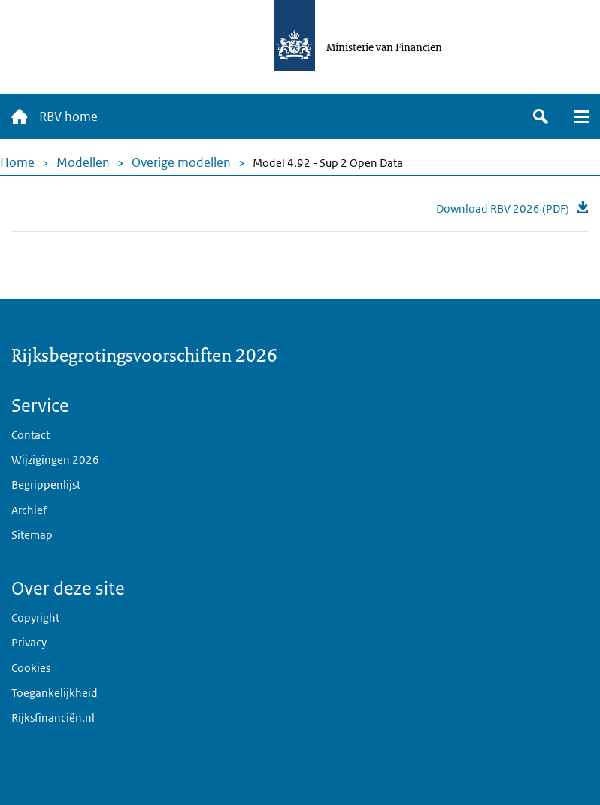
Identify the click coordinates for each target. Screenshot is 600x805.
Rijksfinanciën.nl (53, 717)
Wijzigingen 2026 (55, 459)
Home (17, 162)
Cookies (30, 668)
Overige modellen (181, 162)
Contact (30, 435)
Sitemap (32, 535)
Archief (29, 510)
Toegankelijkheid (54, 692)
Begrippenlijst (45, 484)
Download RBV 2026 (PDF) (502, 208)
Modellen (83, 162)
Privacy (29, 642)
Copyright (35, 617)
